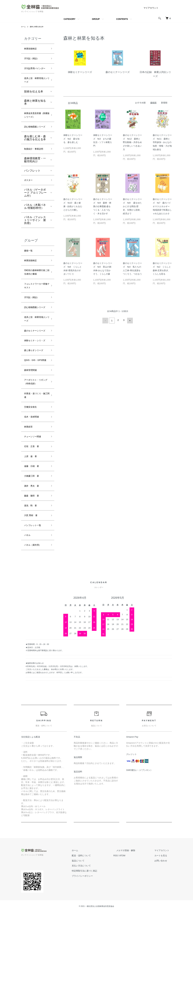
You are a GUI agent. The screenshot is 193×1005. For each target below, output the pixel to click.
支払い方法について (95, 958)
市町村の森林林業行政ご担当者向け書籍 (35, 305)
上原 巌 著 (32, 539)
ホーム (24, 27)
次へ (129, 320)
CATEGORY (69, 19)
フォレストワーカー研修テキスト (35, 323)
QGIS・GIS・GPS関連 (35, 426)
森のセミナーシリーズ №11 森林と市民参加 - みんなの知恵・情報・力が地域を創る (162, 142)
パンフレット (32, 197)
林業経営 (29, 507)
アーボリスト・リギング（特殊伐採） (35, 455)
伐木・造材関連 (33, 496)
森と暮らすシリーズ (35, 411)
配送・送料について (95, 948)
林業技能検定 (32, 49)
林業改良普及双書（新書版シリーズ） (35, 128)
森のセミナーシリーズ (35, 380)
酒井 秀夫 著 (33, 572)
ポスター (29, 207)
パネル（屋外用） (35, 637)
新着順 (164, 102)
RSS (127, 948)
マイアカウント (151, 8)
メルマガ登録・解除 (134, 943)
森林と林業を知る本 (39, 27)
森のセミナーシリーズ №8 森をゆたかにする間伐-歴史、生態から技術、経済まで (132, 206)
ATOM (133, 948)
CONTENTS (122, 19)
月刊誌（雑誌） (33, 59)
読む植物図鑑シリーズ (35, 145)
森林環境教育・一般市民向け (35, 187)
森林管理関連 (32, 439)
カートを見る (163, 948)
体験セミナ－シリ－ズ (35, 395)
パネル (28, 626)
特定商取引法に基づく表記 (98, 963)
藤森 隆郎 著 (33, 583)
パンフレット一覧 (35, 615)
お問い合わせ (163, 953)
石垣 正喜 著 (33, 529)
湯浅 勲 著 (32, 593)
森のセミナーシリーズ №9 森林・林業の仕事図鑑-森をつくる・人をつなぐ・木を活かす (102, 206)
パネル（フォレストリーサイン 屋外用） (35, 248)
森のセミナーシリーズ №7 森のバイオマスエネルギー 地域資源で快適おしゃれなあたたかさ (162, 206)
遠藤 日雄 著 (33, 550)
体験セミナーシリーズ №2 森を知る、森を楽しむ (72, 139)
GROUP (96, 19)
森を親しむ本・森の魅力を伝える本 (35, 159)
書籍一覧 (29, 279)
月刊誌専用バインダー (35, 73)
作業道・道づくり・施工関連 (33, 473)
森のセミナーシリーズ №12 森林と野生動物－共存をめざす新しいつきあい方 (132, 142)
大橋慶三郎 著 (33, 561)
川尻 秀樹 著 (32, 604)
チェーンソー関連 (35, 518)
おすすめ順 (140, 102)
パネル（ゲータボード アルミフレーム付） (35, 220)
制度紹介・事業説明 (35, 173)
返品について (92, 953)
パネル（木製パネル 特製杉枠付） (35, 234)
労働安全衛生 (32, 485)
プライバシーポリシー (96, 968)
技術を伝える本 (33, 100)
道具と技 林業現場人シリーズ (35, 88)
